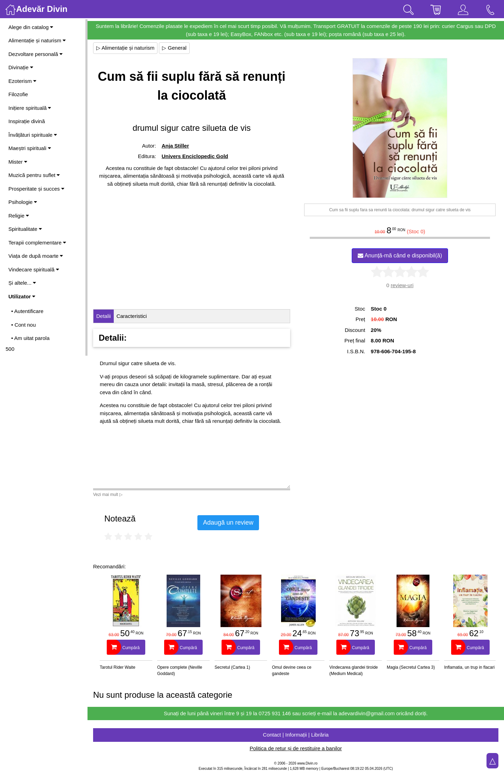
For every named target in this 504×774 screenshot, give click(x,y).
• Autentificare (27, 311)
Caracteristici (132, 316)
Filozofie (18, 94)
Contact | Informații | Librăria (296, 735)
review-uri (402, 285)
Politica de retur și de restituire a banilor (296, 748)
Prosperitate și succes (36, 189)
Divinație (20, 67)
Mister (17, 162)
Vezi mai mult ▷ (107, 494)
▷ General (174, 48)
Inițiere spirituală (29, 108)
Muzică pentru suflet (34, 175)
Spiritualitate (25, 229)
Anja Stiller (175, 146)
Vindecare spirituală (33, 269)
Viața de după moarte (35, 256)
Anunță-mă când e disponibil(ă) (400, 255)
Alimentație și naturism (37, 40)
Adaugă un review (228, 522)
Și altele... (22, 283)
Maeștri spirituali (29, 148)
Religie (18, 216)
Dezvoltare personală (35, 54)
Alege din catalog (30, 27)
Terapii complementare (37, 243)
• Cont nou (23, 325)
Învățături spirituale (32, 135)
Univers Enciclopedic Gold (195, 156)
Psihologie (22, 202)
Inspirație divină (26, 121)
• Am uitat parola (30, 338)
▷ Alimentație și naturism (125, 48)
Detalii (103, 316)
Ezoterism (22, 81)
